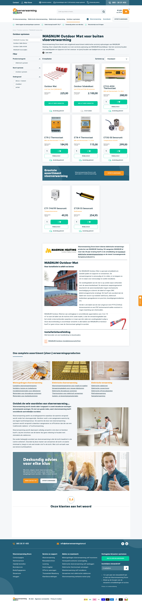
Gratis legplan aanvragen (115, 558)
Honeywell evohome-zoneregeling (74, 561)
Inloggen (16, 576)
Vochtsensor (78, 211)
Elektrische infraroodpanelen (102, 391)
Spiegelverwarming (98, 396)
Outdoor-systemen (73, 19)
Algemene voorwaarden (42, 599)
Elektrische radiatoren (99, 386)
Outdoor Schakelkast (83, 86)
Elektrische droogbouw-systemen (64, 391)
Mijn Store (28, 2)
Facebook (122, 543)
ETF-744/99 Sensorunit (55, 208)
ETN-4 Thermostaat (83, 138)
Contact (16, 2)
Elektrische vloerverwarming (37, 19)
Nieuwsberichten (48, 561)
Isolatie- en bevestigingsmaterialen (65, 396)
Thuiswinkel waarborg (126, 599)
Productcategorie (19, 59)
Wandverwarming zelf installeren (74, 570)
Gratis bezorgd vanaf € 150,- (52, 24)
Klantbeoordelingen (49, 576)
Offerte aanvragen (120, 19)
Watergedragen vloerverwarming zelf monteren (79, 558)
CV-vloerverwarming (19, 19)
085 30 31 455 (22, 544)
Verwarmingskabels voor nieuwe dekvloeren (68, 388)
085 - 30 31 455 (119, 3)
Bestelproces (18, 567)
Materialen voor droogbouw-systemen (27, 393)
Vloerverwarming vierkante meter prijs (76, 576)
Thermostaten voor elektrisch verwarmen (67, 393)
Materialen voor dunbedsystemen (25, 396)
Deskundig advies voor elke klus (74, 24)
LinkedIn (126, 543)
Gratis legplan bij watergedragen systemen (28, 24)
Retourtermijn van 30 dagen (96, 24)
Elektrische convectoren (100, 388)
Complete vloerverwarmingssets (25, 386)
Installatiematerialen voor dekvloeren (27, 391)
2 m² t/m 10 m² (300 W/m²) (53, 89)
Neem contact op (30, 480)
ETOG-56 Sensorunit (113, 138)
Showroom (17, 573)
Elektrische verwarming (57, 19)
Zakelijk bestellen (19, 564)
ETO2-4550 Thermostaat (110, 87)
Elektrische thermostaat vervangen (75, 567)
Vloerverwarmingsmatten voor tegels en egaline (69, 386)
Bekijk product (115, 106)
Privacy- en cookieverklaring (109, 586)
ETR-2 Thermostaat (53, 138)
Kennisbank (107, 19)
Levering (45, 564)
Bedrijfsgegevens (19, 570)
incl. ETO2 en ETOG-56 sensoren (84, 89)
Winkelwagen (126, 11)
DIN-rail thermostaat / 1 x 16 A (54, 140)
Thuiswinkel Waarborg (50, 573)
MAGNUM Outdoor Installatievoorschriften (64, 341)
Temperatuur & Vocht (111, 140)
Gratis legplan (47, 567)
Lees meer (48, 52)
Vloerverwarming (95, 19)
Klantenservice (18, 561)
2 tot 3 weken (86, 111)
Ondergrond (17, 77)
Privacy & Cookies (56, 599)
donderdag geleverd (56, 111)
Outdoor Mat (50, 86)
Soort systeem (18, 68)
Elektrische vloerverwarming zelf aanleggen (78, 564)
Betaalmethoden (103, 599)
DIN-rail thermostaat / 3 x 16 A (113, 91)
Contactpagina (18, 558)
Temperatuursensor (50, 211)
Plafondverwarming (98, 393)
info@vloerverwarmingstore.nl (73, 544)
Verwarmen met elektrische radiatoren (76, 573)
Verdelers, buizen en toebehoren (25, 388)
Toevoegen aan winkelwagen (118, 102)
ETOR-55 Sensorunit (83, 208)
